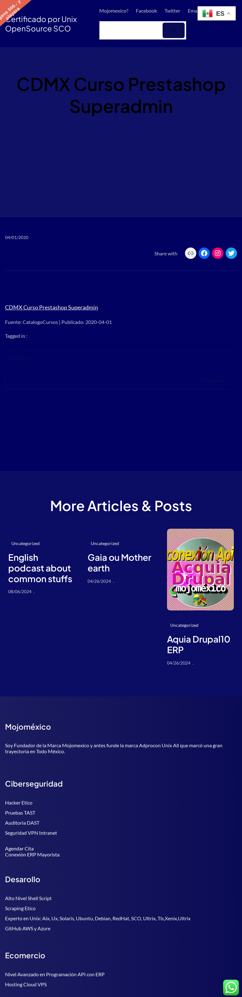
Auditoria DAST (22, 823)
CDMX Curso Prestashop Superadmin (51, 307)
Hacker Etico (18, 802)
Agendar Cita (19, 848)
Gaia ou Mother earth (119, 562)
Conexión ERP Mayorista (32, 854)
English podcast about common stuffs (40, 568)
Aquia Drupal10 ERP (198, 644)
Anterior (19, 357)
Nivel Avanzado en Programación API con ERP (55, 974)
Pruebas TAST (20, 813)
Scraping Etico (20, 908)
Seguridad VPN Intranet (31, 833)
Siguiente (212, 380)
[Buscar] (174, 30)
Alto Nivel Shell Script (28, 898)
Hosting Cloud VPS (26, 984)
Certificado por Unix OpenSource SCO (41, 23)
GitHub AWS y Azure (27, 928)
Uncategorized (25, 543)
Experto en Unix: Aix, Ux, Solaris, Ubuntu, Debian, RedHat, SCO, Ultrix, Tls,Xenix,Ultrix (98, 918)
